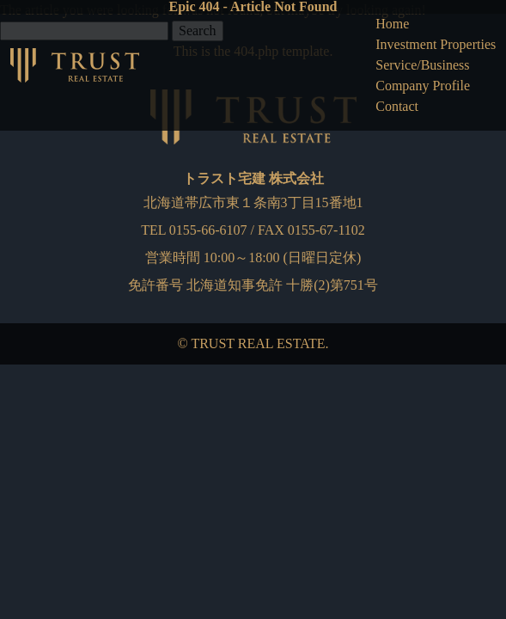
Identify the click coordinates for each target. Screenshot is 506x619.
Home (392, 23)
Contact (396, 106)
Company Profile (422, 85)
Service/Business (422, 65)
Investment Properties (435, 44)
